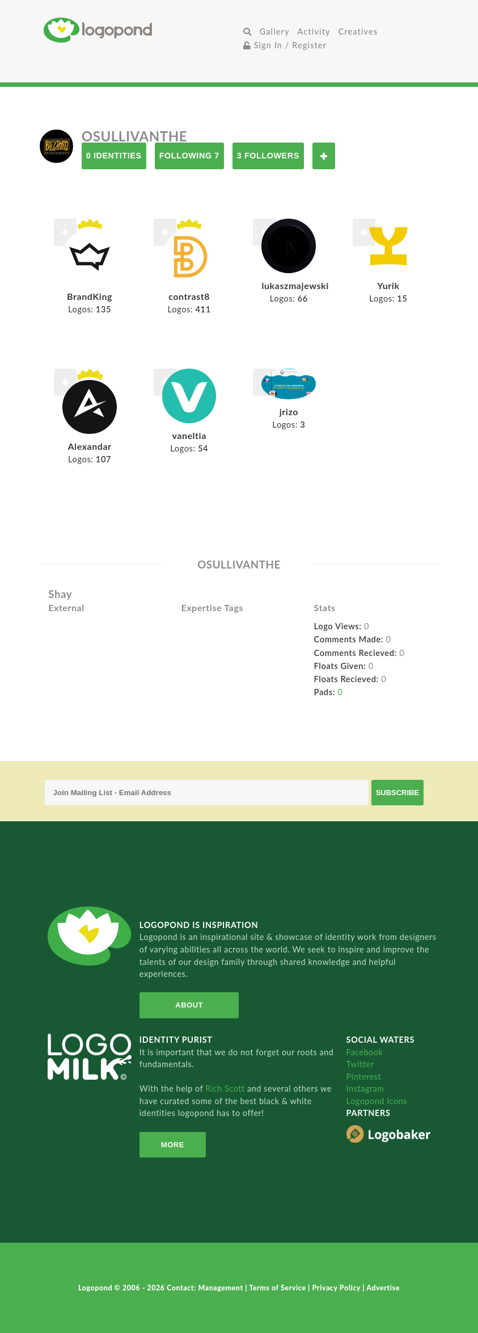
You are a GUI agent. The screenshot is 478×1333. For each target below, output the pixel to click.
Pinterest (364, 1076)
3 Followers (268, 155)
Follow (323, 156)
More (172, 1144)
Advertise (383, 1288)
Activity (314, 31)
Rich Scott (226, 1088)
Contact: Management (206, 1288)
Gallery (275, 31)
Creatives (358, 31)
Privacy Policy (337, 1288)
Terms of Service (278, 1288)
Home (141, 30)
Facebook (364, 1052)
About (189, 1005)
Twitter (360, 1064)
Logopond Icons (376, 1101)
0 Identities (114, 155)
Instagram (365, 1088)
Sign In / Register (285, 45)
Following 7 (189, 155)
